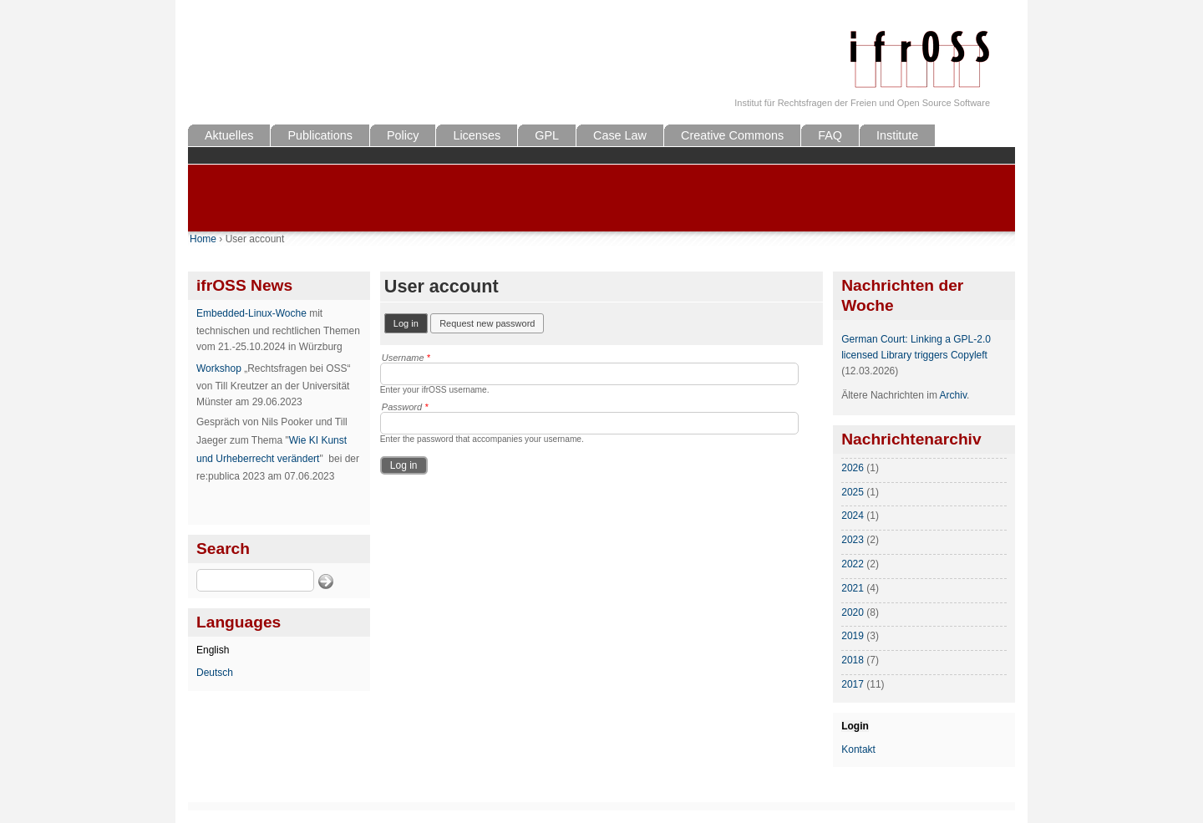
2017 (852, 684)
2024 (852, 515)
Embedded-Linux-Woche (251, 313)
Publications (320, 135)
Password (405, 407)
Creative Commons (732, 135)
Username (406, 358)
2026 (852, 468)
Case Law (620, 135)
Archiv (953, 395)
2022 (852, 564)
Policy (403, 135)
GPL (547, 135)
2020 (852, 612)
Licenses (476, 135)
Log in (410, 322)
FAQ (830, 135)
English (212, 650)
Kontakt (858, 749)
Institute (897, 135)
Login (855, 726)
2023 (852, 540)
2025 (852, 492)
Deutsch (214, 672)
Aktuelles (229, 135)
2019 (852, 636)
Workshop (218, 368)
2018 (852, 660)
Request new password (487, 323)
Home (203, 239)
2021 (852, 588)
